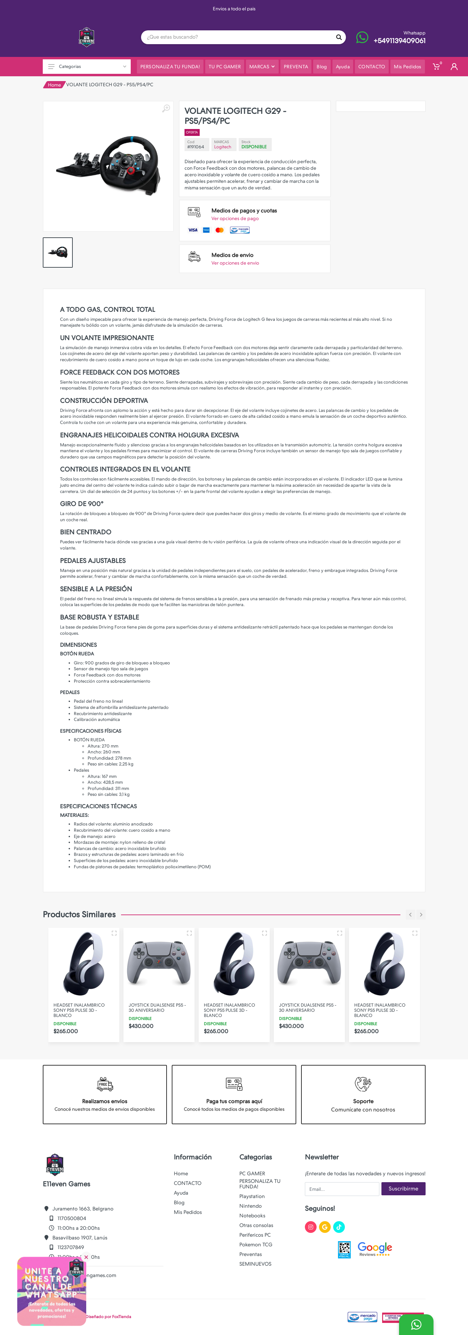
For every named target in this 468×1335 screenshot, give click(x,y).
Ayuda (181, 1193)
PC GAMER (252, 1173)
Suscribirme (403, 1188)
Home (54, 85)
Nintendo (250, 1206)
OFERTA (192, 132)
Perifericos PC (255, 1235)
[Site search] (236, 37)
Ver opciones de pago (235, 218)
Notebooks (252, 1215)
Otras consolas (256, 1225)
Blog (179, 1202)
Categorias (87, 66)
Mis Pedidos (188, 1212)
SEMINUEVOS (255, 1264)
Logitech (222, 146)
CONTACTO (187, 1183)
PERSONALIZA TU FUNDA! (259, 1183)
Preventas (250, 1254)
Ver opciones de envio (235, 263)
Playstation (252, 1196)
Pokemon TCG (255, 1244)
